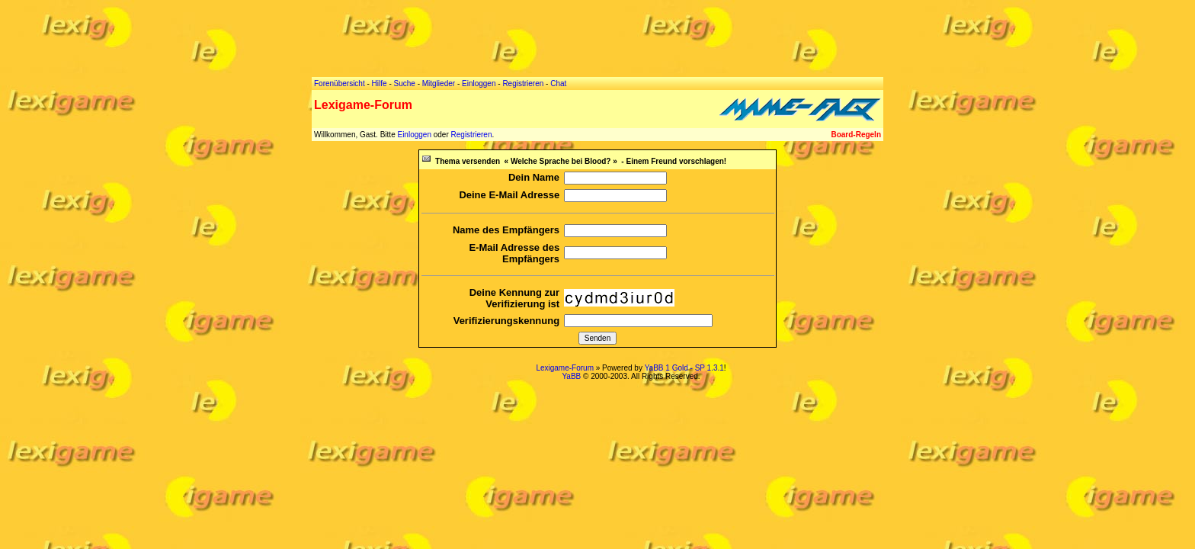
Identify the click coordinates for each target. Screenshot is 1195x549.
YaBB (571, 376)
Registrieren (471, 134)
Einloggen (414, 134)
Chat (558, 83)
